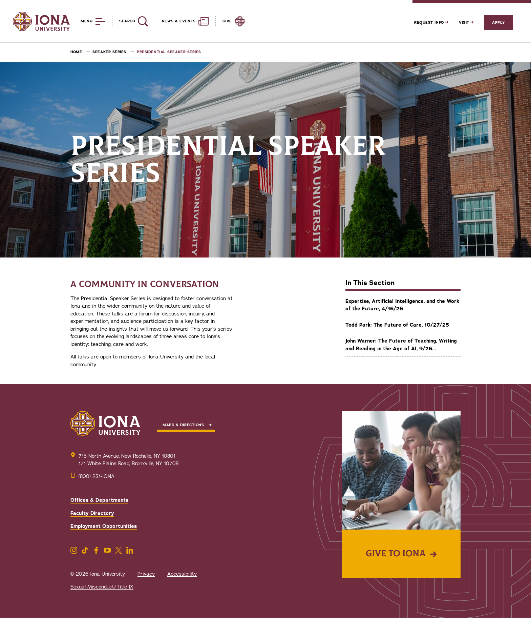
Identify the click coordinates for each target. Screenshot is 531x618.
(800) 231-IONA (96, 476)
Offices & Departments (99, 500)
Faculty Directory (92, 513)
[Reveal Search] (130, 21)
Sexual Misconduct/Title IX (101, 586)
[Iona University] (41, 21)
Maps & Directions (183, 425)
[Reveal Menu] (87, 21)
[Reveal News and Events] (182, 21)
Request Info (431, 22)
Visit (466, 22)
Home (76, 52)
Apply (498, 22)
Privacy (146, 574)
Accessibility (182, 574)
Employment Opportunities (103, 526)
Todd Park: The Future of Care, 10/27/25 (397, 325)
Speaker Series (109, 52)
